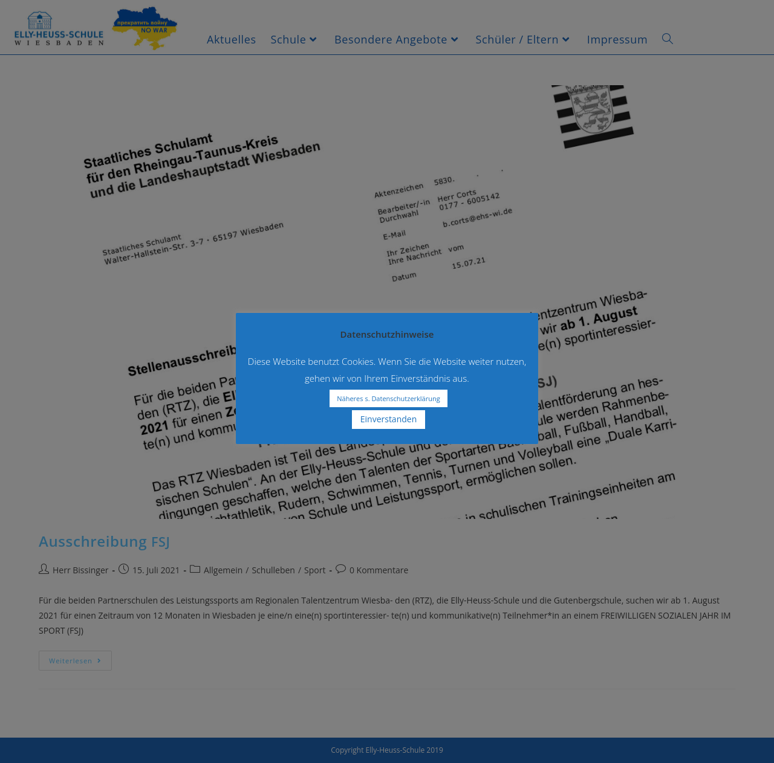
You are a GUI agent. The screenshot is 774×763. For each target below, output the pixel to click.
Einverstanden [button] (388, 419)
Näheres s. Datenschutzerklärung (388, 398)
